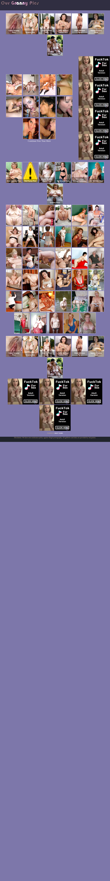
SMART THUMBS (58, 433)
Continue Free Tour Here (39, 141)
